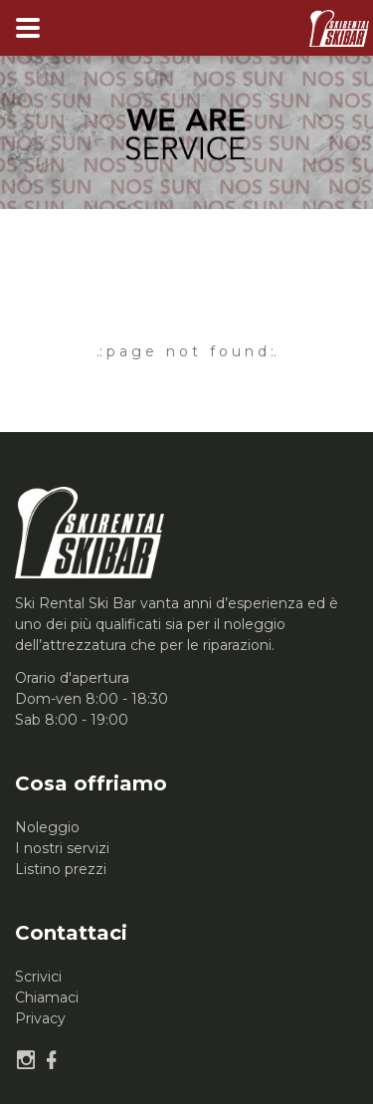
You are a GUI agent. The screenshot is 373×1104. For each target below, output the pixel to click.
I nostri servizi (62, 848)
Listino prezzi (60, 869)
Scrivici (38, 977)
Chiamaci (47, 997)
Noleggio (47, 827)
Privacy (40, 1018)
